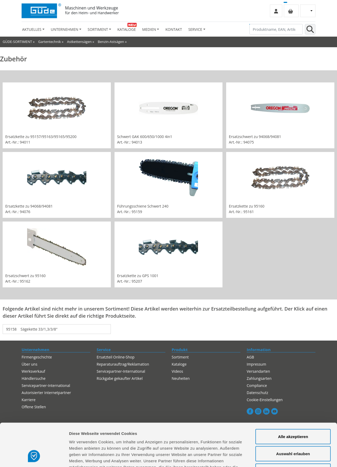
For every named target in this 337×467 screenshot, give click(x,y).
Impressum (256, 364)
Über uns (29, 364)
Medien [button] (149, 29)
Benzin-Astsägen (111, 41)
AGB (250, 357)
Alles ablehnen (293, 432)
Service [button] (195, 29)
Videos (177, 371)
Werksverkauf (33, 371)
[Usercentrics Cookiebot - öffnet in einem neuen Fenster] (34, 457)
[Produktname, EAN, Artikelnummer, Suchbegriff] (276, 29)
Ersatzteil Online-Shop (116, 357)
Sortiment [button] (98, 29)
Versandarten (258, 371)
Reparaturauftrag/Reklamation (123, 364)
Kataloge (126, 29)
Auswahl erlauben (293, 415)
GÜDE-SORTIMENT (17, 41)
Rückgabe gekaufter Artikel (120, 378)
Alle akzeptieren (293, 398)
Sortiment (180, 357)
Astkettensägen (79, 41)
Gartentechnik (49, 41)
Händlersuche (34, 378)
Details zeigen (280, 456)
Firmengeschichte (37, 357)
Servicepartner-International (121, 371)
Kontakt (173, 29)
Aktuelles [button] (31, 29)
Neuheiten (181, 378)
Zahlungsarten (259, 378)
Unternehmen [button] (64, 29)
